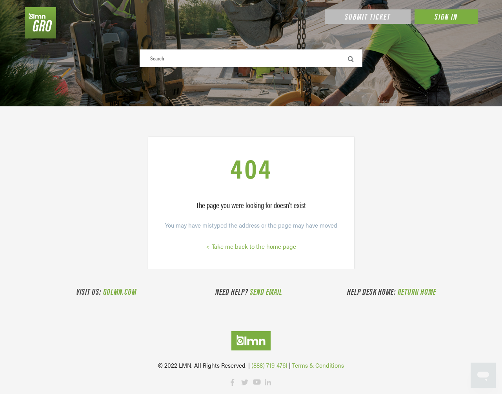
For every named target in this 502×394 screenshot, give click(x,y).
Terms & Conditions (318, 365)
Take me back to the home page (253, 246)
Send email (266, 291)
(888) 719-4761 (269, 365)
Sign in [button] (446, 16)
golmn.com (119, 291)
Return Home (417, 291)
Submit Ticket (368, 16)
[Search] (251, 58)
